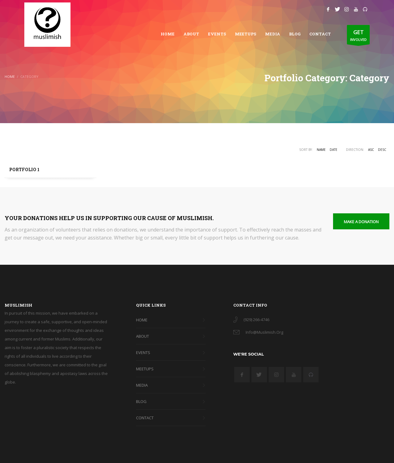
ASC (371, 149)
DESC (382, 149)
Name (321, 149)
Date (333, 149)
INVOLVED (358, 36)
